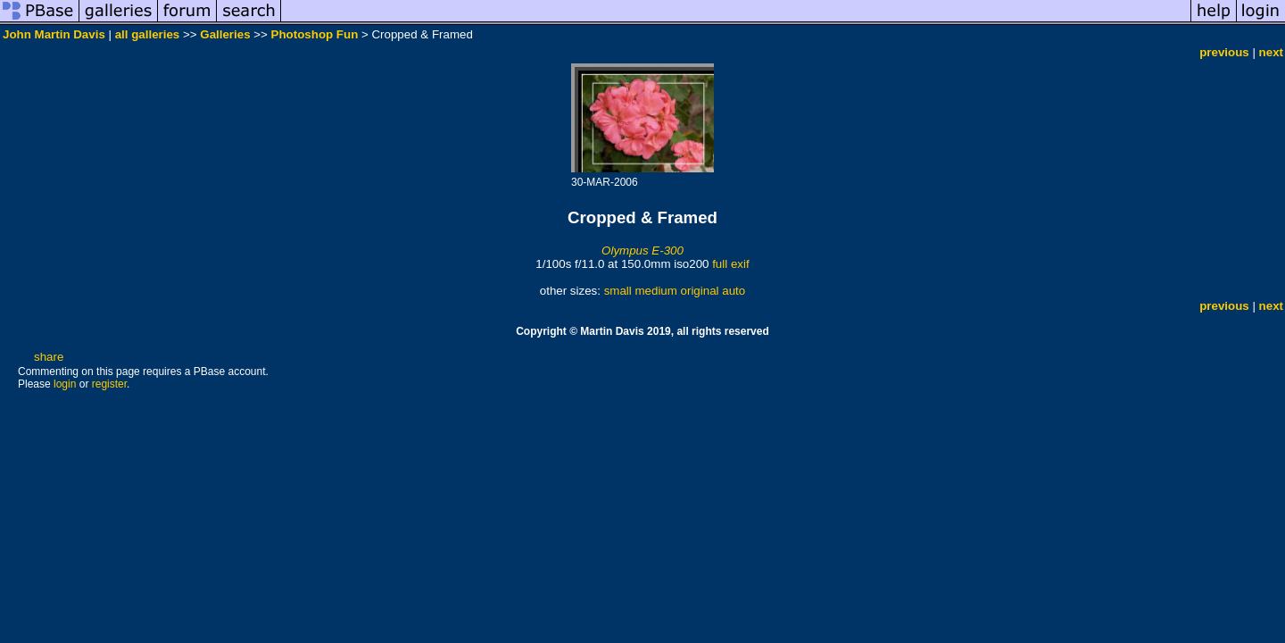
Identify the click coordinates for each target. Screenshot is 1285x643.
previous (1224, 52)
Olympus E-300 (642, 250)
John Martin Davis (54, 34)
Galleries (225, 34)
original (700, 290)
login (65, 384)
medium (655, 290)
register (109, 384)
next (1271, 52)
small (618, 290)
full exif (730, 264)
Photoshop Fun (315, 34)
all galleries (147, 34)
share (48, 356)
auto (733, 290)
